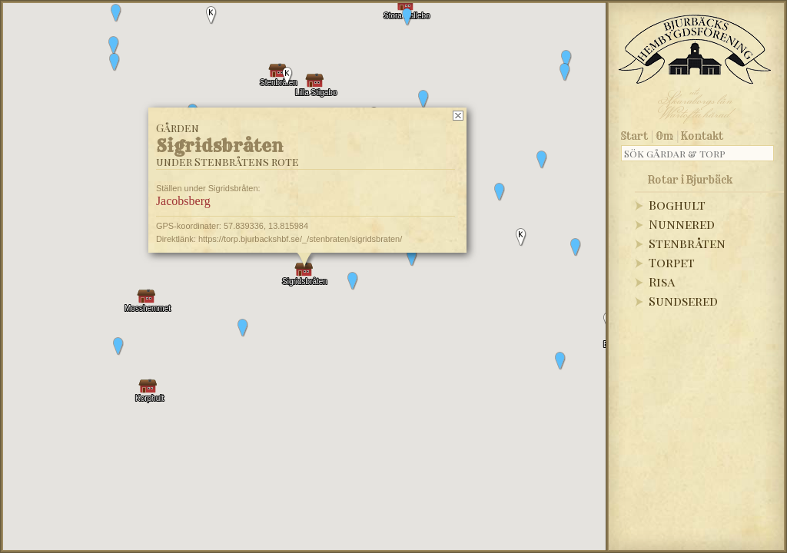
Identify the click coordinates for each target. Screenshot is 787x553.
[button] (113, 45)
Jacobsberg (183, 200)
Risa (662, 281)
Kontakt (702, 136)
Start (634, 136)
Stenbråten (687, 243)
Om (664, 136)
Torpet (672, 262)
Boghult (677, 205)
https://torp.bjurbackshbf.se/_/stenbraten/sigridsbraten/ (300, 238)
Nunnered (682, 224)
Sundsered (683, 301)
